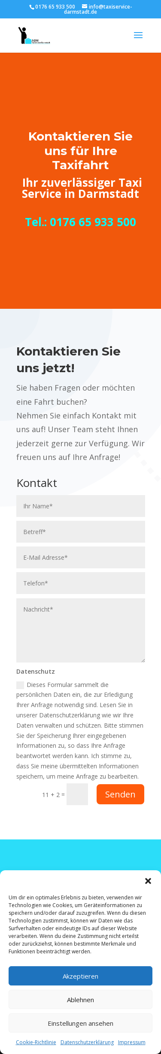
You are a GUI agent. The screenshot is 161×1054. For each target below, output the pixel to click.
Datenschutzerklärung (87, 1042)
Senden (120, 794)
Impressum (132, 1042)
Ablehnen (80, 999)
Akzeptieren (80, 976)
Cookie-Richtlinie (36, 1042)
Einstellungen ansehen (80, 1023)
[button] (148, 881)
